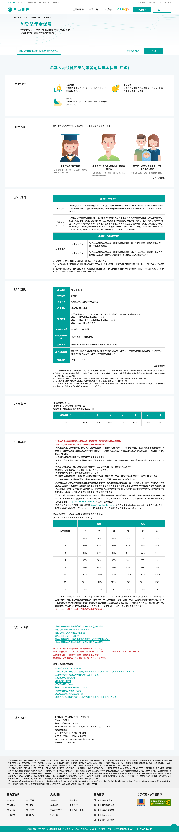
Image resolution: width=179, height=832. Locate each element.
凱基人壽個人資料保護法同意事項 (70, 632)
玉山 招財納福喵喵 (104, 805)
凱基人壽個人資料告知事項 (67, 635)
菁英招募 (30, 814)
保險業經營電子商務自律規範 (68, 690)
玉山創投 (11, 805)
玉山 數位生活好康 (104, 810)
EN (159, 2)
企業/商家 (21, 2)
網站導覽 (167, 2)
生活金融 (93, 9)
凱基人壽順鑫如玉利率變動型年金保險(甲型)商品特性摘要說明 (82, 638)
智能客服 (141, 2)
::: (5, 2)
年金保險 (47, 17)
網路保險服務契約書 (64, 684)
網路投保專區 (36, 17)
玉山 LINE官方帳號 (104, 800)
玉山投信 (30, 805)
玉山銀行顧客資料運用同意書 (68, 668)
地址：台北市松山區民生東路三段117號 (122, 829)
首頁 (9, 17)
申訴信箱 (54, 814)
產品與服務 (78, 9)
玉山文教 (11, 814)
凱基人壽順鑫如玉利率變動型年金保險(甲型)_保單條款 (79, 626)
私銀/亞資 (32, 2)
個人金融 (11, 2)
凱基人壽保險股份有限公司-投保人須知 (72, 629)
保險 (26, 17)
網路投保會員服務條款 (65, 677)
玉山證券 (30, 800)
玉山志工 (30, 810)
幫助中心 (54, 800)
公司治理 (75, 829)
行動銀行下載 (56, 810)
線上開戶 (142, 9)
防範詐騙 (101, 829)
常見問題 (74, 805)
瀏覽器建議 (31, 829)
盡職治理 (84, 829)
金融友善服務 (52, 829)
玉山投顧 (11, 810)
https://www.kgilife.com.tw (82, 501)
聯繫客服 (74, 800)
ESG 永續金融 (44, 2)
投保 (154, 50)
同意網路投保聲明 (63, 680)
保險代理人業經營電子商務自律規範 (71, 687)
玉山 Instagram (102, 814)
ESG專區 (93, 829)
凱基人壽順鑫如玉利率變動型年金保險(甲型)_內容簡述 (79, 642)
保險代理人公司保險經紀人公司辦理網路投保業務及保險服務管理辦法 (85, 696)
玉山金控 (11, 800)
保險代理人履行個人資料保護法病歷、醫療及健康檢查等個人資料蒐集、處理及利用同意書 (94, 671)
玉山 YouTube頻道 (104, 819)
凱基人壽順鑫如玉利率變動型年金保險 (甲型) (39, 50)
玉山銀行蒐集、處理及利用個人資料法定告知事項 (77, 674)
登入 (160, 9)
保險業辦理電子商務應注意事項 (69, 693)
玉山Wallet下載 (77, 810)
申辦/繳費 (107, 9)
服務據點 (151, 2)
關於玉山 (55, 2)
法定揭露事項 (64, 829)
